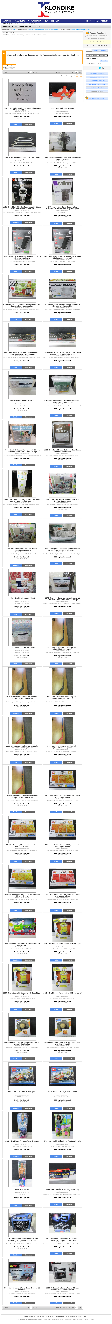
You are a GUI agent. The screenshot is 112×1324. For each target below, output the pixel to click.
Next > (58, 72)
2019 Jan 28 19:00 (9, 67)
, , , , (43, 29)
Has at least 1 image (93, 63)
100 (80, 72)
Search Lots (20, 21)
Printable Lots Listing (97, 91)
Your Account (34, 21)
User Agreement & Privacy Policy (76, 1316)
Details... (15, 124)
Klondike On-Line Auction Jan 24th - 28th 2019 (24, 23)
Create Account (101, 21)
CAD (14, 29)
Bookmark (28, 124)
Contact (55, 21)
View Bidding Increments (97, 77)
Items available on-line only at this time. (81, 29)
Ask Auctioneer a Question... (95, 98)
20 (73, 72)
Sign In (88, 21)
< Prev (6, 72)
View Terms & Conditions (97, 87)
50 (76, 72)
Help (46, 21)
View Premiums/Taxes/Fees (97, 80)
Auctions (7, 21)
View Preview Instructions (97, 73)
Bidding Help (60, 1316)
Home (26, 1316)
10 (69, 72)
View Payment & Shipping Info (97, 84)
